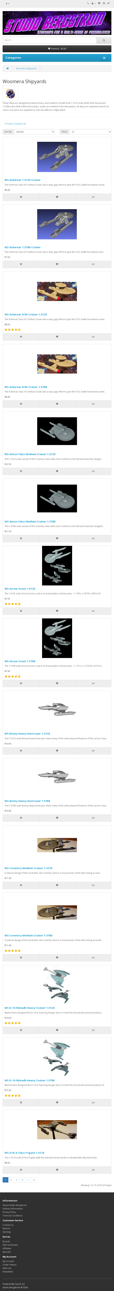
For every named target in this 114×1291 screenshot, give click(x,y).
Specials (7, 1251)
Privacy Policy (9, 1212)
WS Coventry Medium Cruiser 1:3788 (28, 935)
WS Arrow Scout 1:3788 (20, 661)
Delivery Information (13, 1208)
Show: (64, 131)
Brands (6, 1241)
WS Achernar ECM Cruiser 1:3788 (26, 387)
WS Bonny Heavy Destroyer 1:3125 (27, 733)
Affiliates (7, 1248)
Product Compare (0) (15, 123)
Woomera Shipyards (26, 68)
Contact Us (8, 1224)
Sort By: (8, 131)
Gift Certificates (10, 1244)
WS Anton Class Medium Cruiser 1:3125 (30, 454)
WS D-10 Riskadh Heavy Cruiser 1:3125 (30, 1007)
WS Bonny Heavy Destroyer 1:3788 (27, 801)
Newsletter (8, 1271)
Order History (9, 1264)
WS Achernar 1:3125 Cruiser (23, 180)
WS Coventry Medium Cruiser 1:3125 (28, 868)
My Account (8, 1261)
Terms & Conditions (12, 1215)
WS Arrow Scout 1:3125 (20, 588)
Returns (6, 1228)
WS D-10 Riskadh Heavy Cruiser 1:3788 (30, 1080)
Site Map (7, 1231)
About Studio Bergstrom (15, 1205)
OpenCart (20, 1283)
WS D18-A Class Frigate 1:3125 (24, 1152)
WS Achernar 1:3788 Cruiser (23, 247)
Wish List (7, 1268)
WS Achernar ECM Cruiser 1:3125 (26, 314)
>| (34, 1179)
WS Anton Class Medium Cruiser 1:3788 (30, 521)
